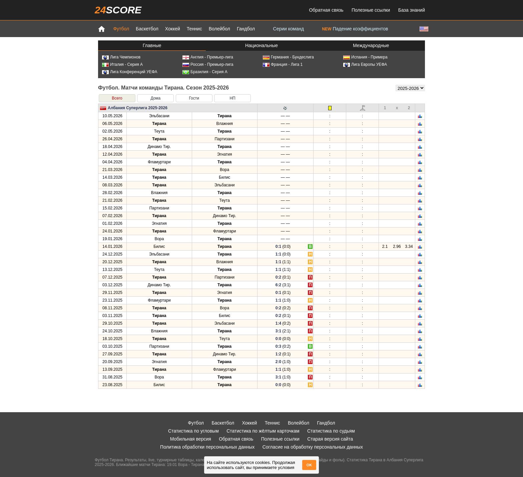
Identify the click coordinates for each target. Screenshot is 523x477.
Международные (371, 45)
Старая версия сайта (330, 439)
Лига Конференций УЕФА (129, 71)
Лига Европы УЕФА (365, 64)
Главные (152, 45)
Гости (194, 98)
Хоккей (172, 28)
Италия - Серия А (122, 64)
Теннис (194, 28)
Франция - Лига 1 (283, 64)
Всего (117, 98)
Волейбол (219, 28)
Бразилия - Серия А (204, 71)
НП (232, 98)
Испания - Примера (365, 57)
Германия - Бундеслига (288, 57)
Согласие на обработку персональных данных (313, 447)
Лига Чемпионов (121, 57)
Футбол (121, 28)
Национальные (261, 45)
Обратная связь (326, 10)
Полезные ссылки (371, 10)
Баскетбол (147, 28)
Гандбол (246, 28)
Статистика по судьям (331, 431)
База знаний (411, 10)
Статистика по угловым (193, 431)
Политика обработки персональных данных (207, 447)
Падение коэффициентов (355, 28)
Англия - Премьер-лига (207, 57)
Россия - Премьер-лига (207, 64)
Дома (155, 98)
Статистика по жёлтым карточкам (263, 431)
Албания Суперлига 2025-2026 (137, 108)
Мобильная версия (190, 439)
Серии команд (288, 28)
